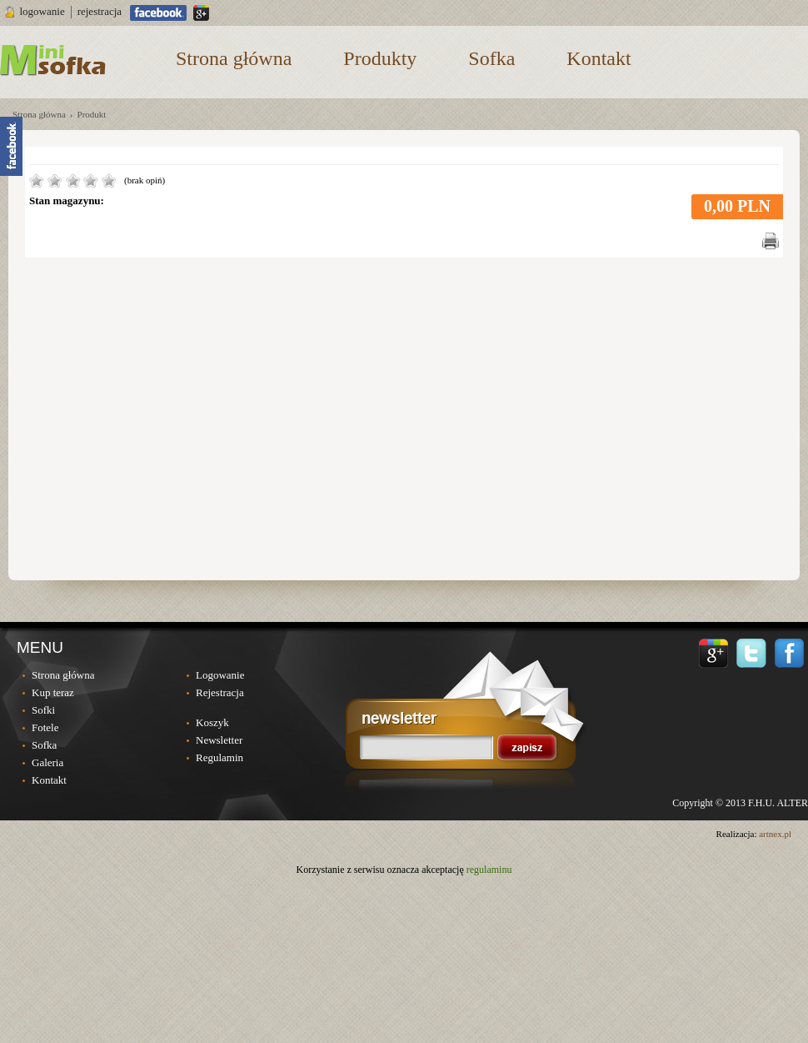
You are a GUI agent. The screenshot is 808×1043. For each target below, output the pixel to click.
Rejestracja (220, 692)
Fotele (45, 727)
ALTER (792, 803)
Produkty (379, 58)
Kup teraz (53, 692)
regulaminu (489, 869)
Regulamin (219, 757)
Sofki (43, 710)
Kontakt (598, 58)
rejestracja (99, 11)
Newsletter (219, 740)
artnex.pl (775, 834)
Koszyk (212, 722)
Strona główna (234, 58)
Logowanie (220, 675)
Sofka (491, 58)
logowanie (42, 11)
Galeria (47, 762)
